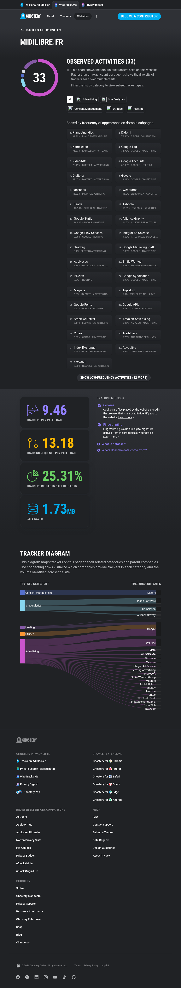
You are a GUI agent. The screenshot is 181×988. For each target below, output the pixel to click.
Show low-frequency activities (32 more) (113, 377)
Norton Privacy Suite (28, 840)
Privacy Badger (25, 855)
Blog (19, 934)
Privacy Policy (91, 965)
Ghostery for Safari (106, 776)
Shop (19, 926)
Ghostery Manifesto (28, 895)
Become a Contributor (139, 16)
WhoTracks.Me (65, 5)
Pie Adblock (23, 847)
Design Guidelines (104, 847)
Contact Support (103, 824)
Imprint (105, 965)
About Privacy (101, 855)
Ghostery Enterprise (28, 919)
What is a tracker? (111, 444)
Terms (77, 965)
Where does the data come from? (122, 450)
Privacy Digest (92, 5)
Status (20, 888)
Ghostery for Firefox (107, 768)
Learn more (126, 417)
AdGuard (21, 816)
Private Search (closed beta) (35, 768)
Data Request (101, 840)
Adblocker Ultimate (28, 832)
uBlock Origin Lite (27, 871)
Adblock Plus (24, 824)
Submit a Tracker (103, 832)
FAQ (95, 816)
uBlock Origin (24, 863)
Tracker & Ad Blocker (35, 5)
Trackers (65, 16)
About (50, 16)
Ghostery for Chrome (107, 761)
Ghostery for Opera (106, 784)
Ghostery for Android (107, 799)
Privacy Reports (26, 903)
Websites (83, 16)
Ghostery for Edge (106, 792)
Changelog (23, 942)
